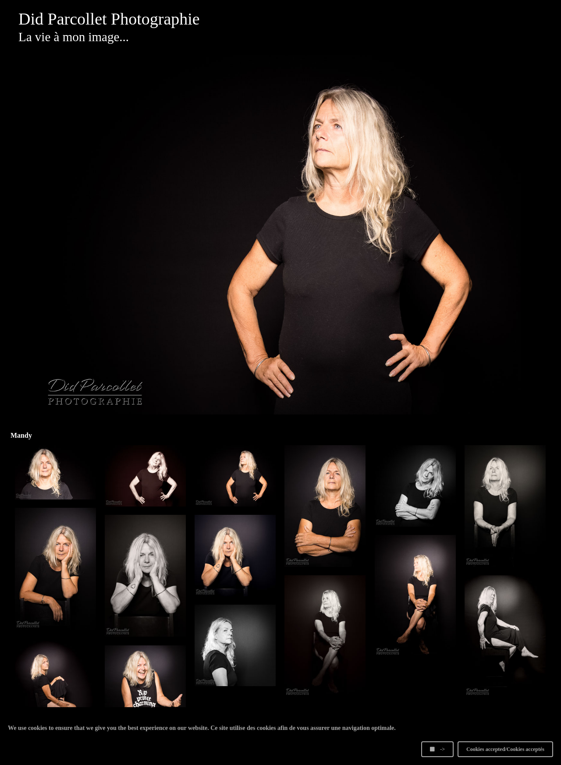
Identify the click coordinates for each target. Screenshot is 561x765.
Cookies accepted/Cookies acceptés (505, 749)
